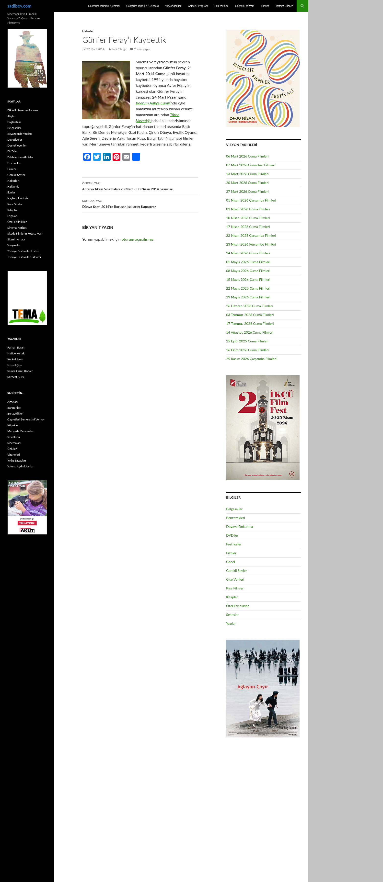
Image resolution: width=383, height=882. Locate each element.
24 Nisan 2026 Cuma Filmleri (248, 253)
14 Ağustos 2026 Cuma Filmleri (249, 332)
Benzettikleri (235, 518)
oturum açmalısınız (138, 239)
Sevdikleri (13, 437)
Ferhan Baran (15, 347)
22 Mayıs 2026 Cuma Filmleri (248, 288)
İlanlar (11, 192)
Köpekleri (13, 425)
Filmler (265, 5)
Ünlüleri (12, 449)
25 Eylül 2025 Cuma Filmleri (247, 341)
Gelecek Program (198, 5)
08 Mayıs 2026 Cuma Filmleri (248, 271)
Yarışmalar (14, 245)
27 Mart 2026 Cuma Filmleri (247, 191)
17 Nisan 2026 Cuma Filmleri (248, 227)
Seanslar (232, 614)
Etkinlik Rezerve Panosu (22, 110)
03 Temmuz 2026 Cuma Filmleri (250, 315)
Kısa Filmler (235, 588)
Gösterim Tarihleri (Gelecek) (142, 5)
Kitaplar (232, 597)
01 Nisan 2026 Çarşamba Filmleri (251, 200)
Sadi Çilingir (119, 49)
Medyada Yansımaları (20, 431)
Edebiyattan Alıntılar (20, 157)
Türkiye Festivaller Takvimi (24, 257)
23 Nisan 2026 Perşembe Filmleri (251, 244)
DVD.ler (232, 535)
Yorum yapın (142, 49)
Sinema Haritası (17, 227)
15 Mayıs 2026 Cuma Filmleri (248, 279)
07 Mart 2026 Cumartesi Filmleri (250, 165)
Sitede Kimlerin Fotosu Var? (25, 233)
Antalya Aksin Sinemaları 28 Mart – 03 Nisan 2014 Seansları (140, 185)
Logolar (12, 216)
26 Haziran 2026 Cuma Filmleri (249, 306)
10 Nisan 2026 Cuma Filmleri (248, 218)
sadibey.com (19, 6)
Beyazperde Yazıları (19, 134)
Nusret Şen (14, 365)
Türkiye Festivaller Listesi (23, 251)
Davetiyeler (14, 139)
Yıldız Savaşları (16, 460)
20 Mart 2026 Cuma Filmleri (247, 183)
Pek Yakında (221, 5)
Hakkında (13, 186)
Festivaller (234, 544)
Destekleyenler (17, 145)
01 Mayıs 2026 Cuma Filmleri (248, 262)
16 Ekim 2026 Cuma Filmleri (247, 350)
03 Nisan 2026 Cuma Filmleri (248, 209)
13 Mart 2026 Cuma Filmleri (247, 174)
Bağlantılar (14, 122)
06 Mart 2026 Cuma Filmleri (247, 156)
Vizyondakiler (173, 5)
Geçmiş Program (244, 5)
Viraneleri (13, 454)
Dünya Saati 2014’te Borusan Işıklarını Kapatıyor (140, 203)
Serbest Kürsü (16, 377)
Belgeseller (234, 509)
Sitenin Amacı (16, 239)
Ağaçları (12, 402)
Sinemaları (14, 443)
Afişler (11, 116)
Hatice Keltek (16, 353)
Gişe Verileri (235, 579)
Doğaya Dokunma (239, 526)
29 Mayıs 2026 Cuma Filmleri (248, 297)
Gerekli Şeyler (236, 570)
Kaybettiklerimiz (17, 198)
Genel (230, 562)
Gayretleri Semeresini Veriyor (26, 419)
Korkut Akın (15, 359)
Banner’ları (14, 407)
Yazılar (231, 623)
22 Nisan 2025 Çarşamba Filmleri (251, 235)
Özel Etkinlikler (237, 606)
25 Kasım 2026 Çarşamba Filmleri (251, 359)
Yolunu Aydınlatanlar (20, 466)
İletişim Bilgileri (284, 5)
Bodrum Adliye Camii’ (153, 103)
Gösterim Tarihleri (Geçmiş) (104, 5)
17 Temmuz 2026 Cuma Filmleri (250, 323)
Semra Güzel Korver (20, 371)
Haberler (88, 31)
